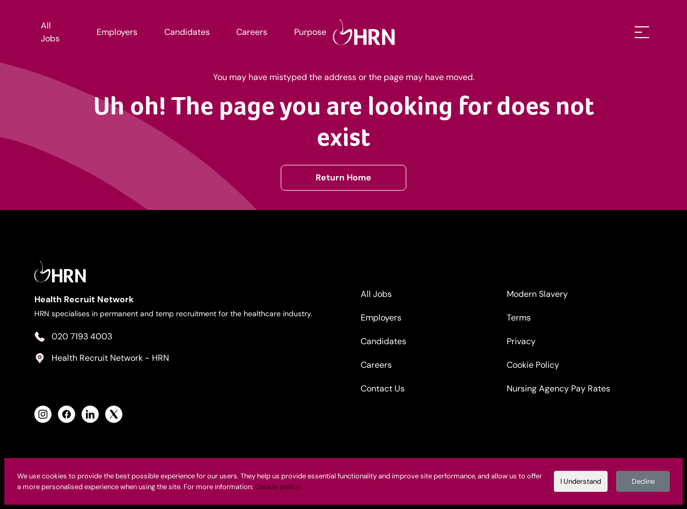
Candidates (187, 32)
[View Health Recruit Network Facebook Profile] (66, 414)
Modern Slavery (537, 294)
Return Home (343, 177)
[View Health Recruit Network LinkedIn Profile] (90, 414)
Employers (117, 32)
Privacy (521, 341)
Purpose (310, 32)
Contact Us (383, 388)
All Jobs (50, 32)
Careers (251, 32)
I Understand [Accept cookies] (580, 481)
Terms (519, 317)
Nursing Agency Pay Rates (558, 388)
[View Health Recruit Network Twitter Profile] (113, 414)
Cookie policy (277, 486)
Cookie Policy (533, 364)
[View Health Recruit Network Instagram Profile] (43, 414)
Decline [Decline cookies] (643, 481)
